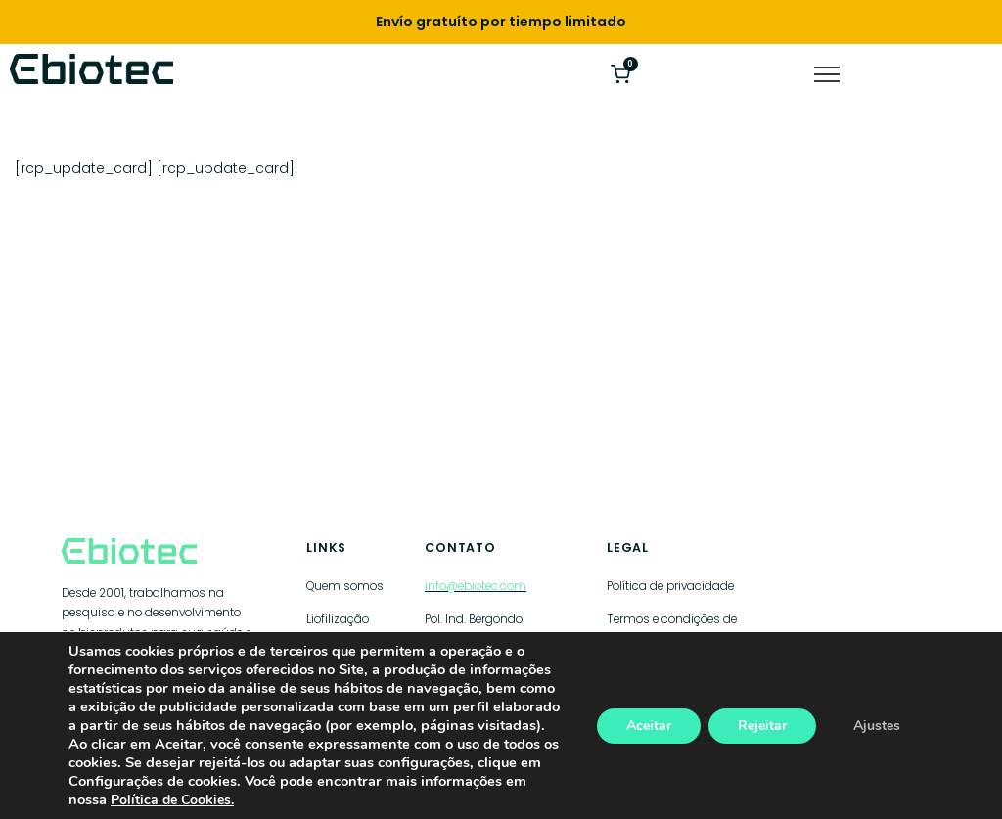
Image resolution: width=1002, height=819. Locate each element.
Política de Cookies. (172, 800)
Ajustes (876, 725)
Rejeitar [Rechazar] (762, 725)
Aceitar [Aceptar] (648, 725)
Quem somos (345, 586)
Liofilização (337, 619)
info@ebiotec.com (475, 586)
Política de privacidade (670, 586)
